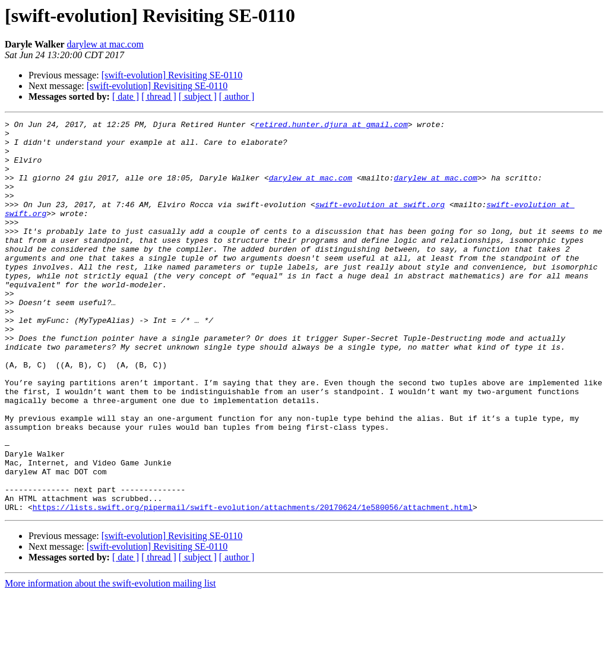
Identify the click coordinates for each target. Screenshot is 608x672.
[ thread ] (158, 96)
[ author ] (237, 96)
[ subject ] (198, 96)
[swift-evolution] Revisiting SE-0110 (172, 75)
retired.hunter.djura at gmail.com (331, 126)
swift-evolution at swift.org (380, 222)
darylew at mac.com (105, 44)
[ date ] (125, 96)
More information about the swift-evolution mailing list (110, 662)
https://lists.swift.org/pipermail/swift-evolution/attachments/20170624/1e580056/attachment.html (253, 585)
